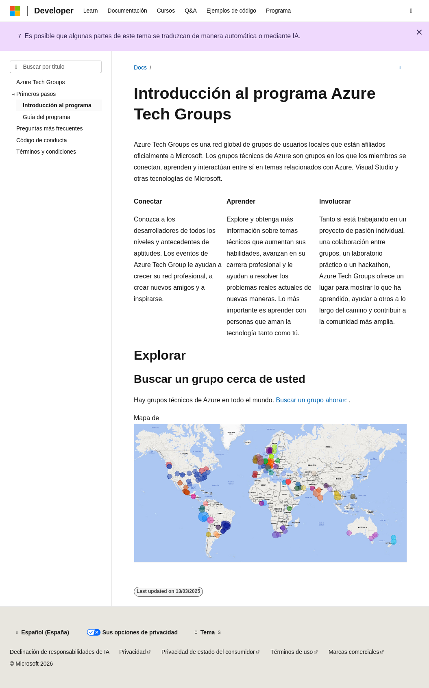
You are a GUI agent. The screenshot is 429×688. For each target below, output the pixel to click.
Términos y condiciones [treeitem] (46, 151)
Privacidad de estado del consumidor (208, 652)
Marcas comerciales (354, 652)
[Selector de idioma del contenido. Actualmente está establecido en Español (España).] (42, 632)
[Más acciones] (400, 67)
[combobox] (56, 67)
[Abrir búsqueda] (411, 11)
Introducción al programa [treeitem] (57, 105)
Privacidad (132, 652)
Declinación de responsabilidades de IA (59, 652)
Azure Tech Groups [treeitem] (40, 82)
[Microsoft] (15, 11)
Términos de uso (291, 652)
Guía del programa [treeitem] (46, 117)
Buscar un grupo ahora (309, 400)
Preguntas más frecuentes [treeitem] (49, 128)
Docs (140, 67)
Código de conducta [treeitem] (41, 140)
